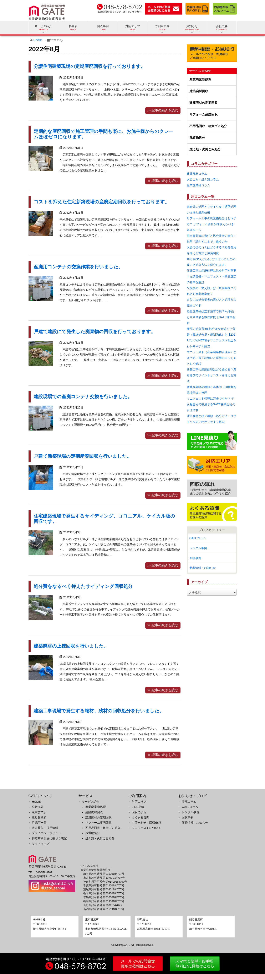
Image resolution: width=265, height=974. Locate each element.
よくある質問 (140, 817)
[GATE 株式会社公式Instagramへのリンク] (52, 885)
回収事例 (103, 26)
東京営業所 (39, 812)
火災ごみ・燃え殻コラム (203, 179)
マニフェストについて (146, 827)
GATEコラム (197, 538)
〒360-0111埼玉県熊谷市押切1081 (203, 924)
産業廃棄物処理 (200, 79)
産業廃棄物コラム (198, 185)
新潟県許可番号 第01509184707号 (103, 909)
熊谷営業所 (39, 817)
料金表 (73, 26)
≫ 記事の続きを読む (162, 110)
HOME (38, 40)
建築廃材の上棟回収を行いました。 (71, 646)
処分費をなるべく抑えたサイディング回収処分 (83, 586)
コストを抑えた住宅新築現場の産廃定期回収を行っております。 (101, 201)
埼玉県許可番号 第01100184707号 (103, 873)
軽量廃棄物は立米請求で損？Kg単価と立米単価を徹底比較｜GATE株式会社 (211, 317)
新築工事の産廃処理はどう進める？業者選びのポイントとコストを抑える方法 (211, 375)
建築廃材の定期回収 (203, 102)
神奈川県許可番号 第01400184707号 (105, 881)
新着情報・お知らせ (202, 567)
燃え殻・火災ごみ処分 (205, 149)
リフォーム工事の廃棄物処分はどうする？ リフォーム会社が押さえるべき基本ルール (211, 224)
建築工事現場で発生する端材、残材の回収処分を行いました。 (99, 710)
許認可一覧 (39, 822)
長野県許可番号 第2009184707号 (103, 905)
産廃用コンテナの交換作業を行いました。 (78, 266)
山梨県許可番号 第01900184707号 (103, 901)
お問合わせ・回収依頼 (146, 822)
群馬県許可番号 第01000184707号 (103, 897)
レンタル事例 (198, 548)
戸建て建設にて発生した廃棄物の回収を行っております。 (95, 331)
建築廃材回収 (198, 91)
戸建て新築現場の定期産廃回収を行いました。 (82, 456)
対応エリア (132, 26)
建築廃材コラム (197, 173)
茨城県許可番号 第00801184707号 (103, 889)
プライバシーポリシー (46, 833)
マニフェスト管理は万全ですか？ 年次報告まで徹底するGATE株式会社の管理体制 (211, 404)
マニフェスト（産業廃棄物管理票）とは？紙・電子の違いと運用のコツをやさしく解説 (211, 357)
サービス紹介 (90, 801)
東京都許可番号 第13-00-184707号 (104, 877)
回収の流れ (139, 812)
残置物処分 (197, 137)
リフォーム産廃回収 (203, 114)
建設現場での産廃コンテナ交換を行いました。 (83, 396)
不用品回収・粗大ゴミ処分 (208, 126)
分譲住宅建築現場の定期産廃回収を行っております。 (89, 66)
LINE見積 (138, 806)
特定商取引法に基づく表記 (49, 838)
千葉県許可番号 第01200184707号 (103, 885)
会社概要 (38, 806)
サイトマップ (40, 843)
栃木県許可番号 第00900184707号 (103, 893)
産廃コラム (189, 801)
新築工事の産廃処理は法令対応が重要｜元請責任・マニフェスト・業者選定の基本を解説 (211, 276)
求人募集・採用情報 (45, 827)
